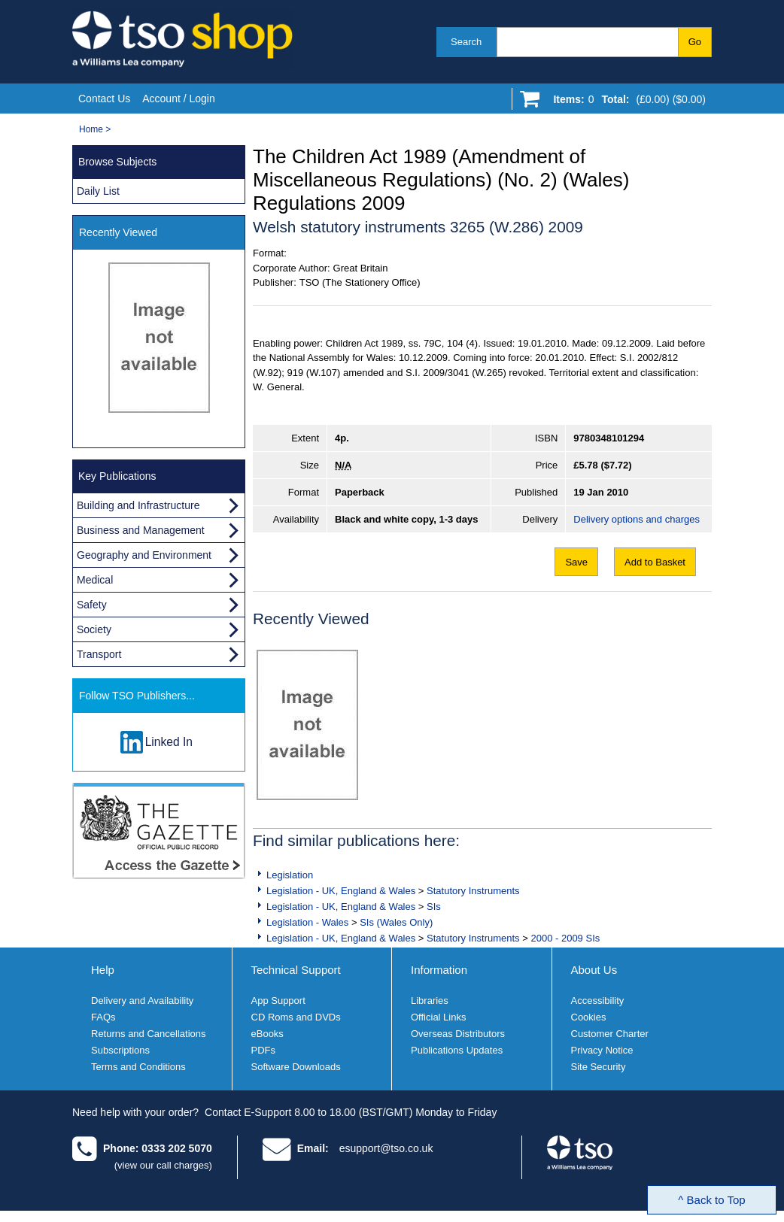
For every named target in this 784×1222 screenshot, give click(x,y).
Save (576, 562)
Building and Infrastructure (138, 505)
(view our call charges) (163, 1165)
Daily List (98, 191)
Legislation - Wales (307, 922)
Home (91, 129)
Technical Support (296, 969)
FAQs (103, 1017)
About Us (594, 969)
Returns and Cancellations (148, 1033)
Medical (95, 580)
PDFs (263, 1050)
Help (102, 969)
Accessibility (597, 1000)
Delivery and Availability (142, 1000)
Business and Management (141, 530)
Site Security (598, 1066)
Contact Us (104, 98)
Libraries (429, 1000)
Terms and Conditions (138, 1066)
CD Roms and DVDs (296, 1017)
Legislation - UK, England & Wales (340, 890)
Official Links (438, 1017)
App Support (278, 1000)
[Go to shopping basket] (625, 102)
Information (439, 969)
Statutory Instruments (473, 890)
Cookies (588, 1017)
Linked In (169, 741)
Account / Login (178, 98)
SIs (434, 906)
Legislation (289, 875)
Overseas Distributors (458, 1033)
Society (94, 629)
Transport (99, 654)
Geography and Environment (144, 555)
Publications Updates (457, 1050)
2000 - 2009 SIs (565, 938)
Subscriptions (120, 1050)
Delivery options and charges (636, 519)
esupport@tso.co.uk (386, 1148)
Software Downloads (296, 1066)
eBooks (267, 1033)
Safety (92, 605)
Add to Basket (654, 562)
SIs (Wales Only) (396, 922)
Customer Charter (610, 1033)
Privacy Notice (602, 1050)
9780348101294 (608, 438)
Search (466, 41)
